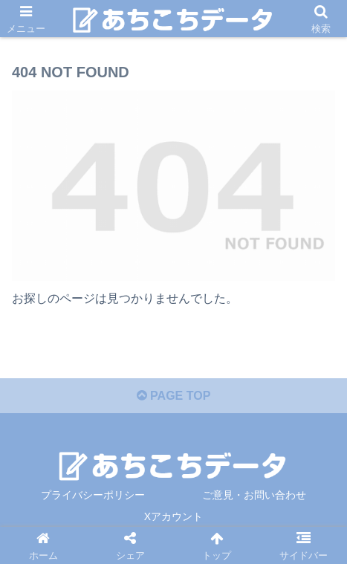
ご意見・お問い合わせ (254, 495)
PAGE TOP (174, 395)
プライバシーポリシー (93, 495)
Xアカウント (173, 516)
